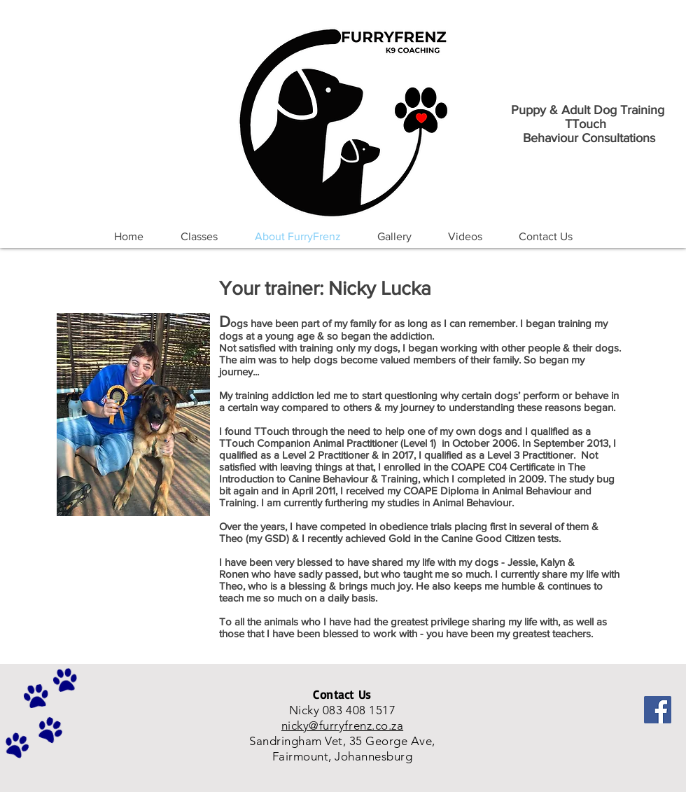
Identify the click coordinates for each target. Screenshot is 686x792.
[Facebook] (657, 709)
